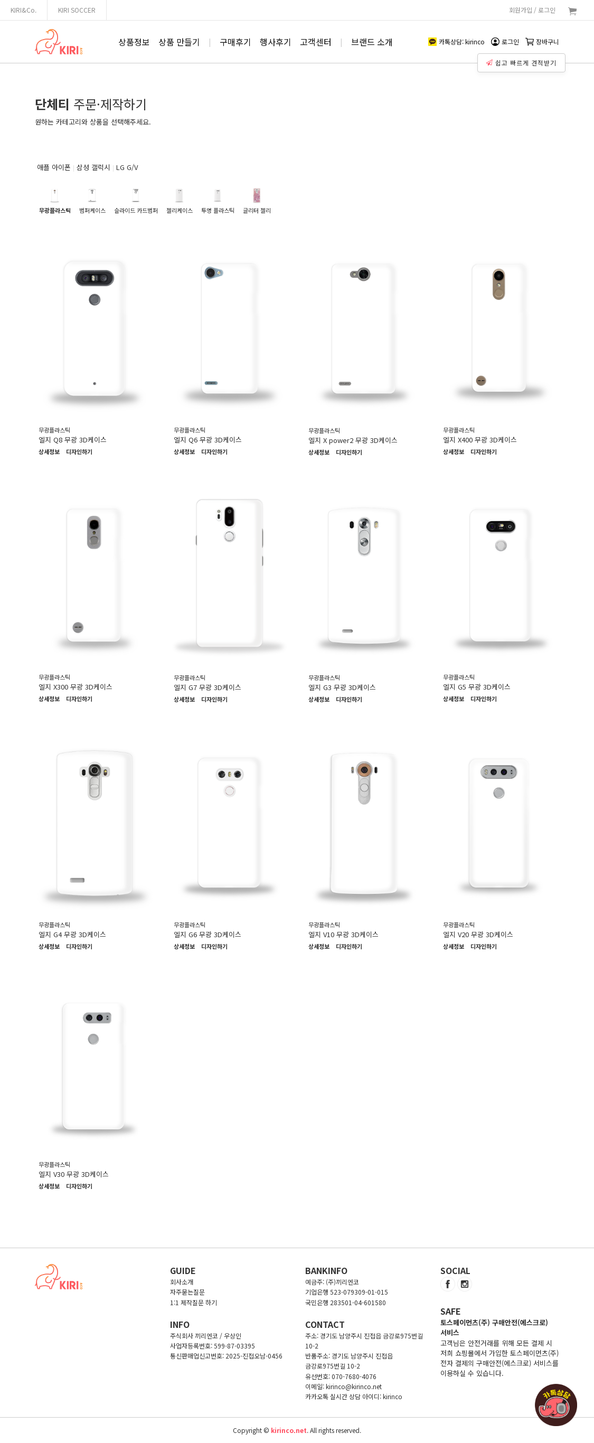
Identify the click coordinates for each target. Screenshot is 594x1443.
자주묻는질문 (187, 1291)
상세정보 (49, 452)
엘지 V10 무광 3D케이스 (343, 934)
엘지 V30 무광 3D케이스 (74, 1174)
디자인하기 (79, 452)
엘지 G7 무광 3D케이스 (207, 687)
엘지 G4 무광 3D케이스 (72, 934)
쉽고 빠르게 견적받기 (522, 61)
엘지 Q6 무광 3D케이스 (208, 440)
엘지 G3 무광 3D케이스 (342, 687)
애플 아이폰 (54, 167)
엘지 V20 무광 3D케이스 (478, 934)
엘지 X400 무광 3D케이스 (480, 440)
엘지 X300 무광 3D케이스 (75, 687)
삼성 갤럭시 (93, 167)
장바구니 (542, 41)
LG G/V (127, 167)
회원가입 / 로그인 (532, 9)
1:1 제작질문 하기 (193, 1302)
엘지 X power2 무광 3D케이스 (353, 440)
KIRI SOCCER (77, 9)
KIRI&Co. (23, 9)
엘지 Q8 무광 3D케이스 (73, 440)
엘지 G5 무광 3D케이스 (477, 687)
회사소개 (181, 1281)
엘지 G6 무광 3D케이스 (207, 934)
